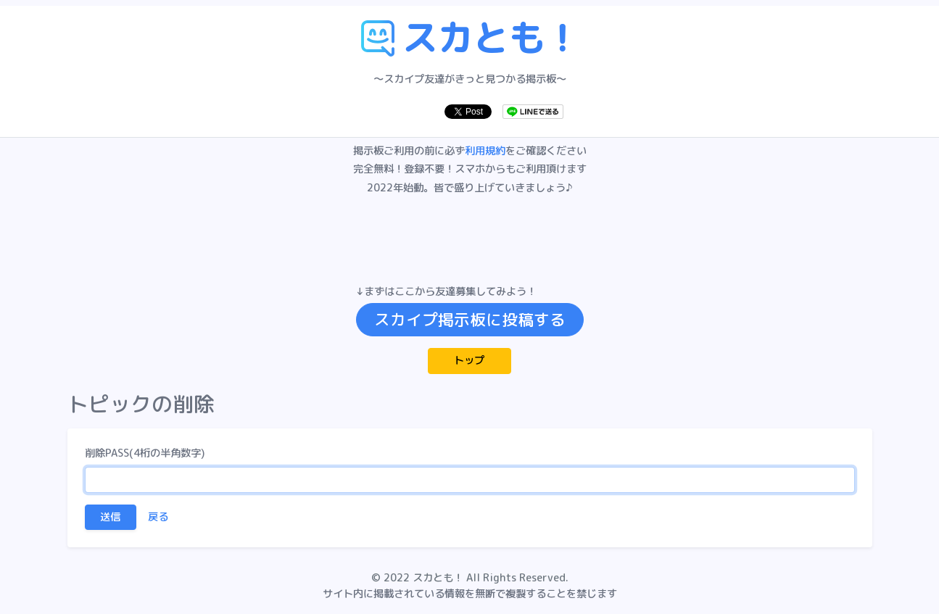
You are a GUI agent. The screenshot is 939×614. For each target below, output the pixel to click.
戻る (158, 517)
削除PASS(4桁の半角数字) (144, 453)
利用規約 (485, 151)
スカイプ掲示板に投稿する (470, 320)
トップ (469, 360)
